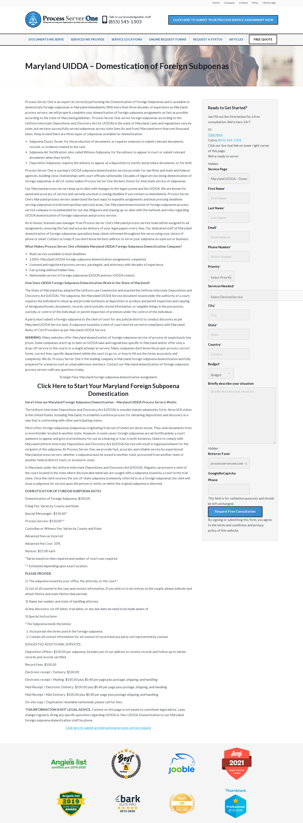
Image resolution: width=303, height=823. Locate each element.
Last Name (216, 208)
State (212, 325)
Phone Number (220, 247)
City (212, 305)
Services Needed (221, 286)
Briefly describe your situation (231, 383)
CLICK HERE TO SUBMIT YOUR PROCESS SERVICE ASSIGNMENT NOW (223, 20)
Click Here (215, 135)
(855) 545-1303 (125, 21)
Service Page (217, 169)
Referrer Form (219, 454)
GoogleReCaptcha (222, 473)
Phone (213, 480)
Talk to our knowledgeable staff (130, 17)
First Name (216, 188)
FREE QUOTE (263, 39)
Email (212, 227)
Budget (214, 364)
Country (215, 344)
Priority (214, 266)
